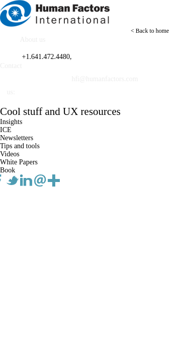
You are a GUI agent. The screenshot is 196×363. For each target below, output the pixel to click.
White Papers (19, 162)
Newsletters (16, 138)
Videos (10, 154)
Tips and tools (20, 146)
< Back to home (150, 30)
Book (7, 170)
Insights (11, 122)
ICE (6, 130)
